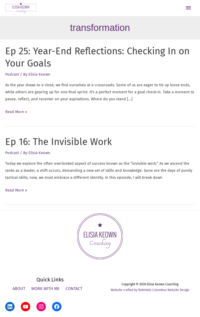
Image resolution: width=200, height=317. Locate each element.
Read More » (16, 111)
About (18, 288)
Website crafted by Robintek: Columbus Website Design (150, 290)
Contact (74, 288)
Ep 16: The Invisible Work (58, 142)
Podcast (12, 74)
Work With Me (45, 288)
